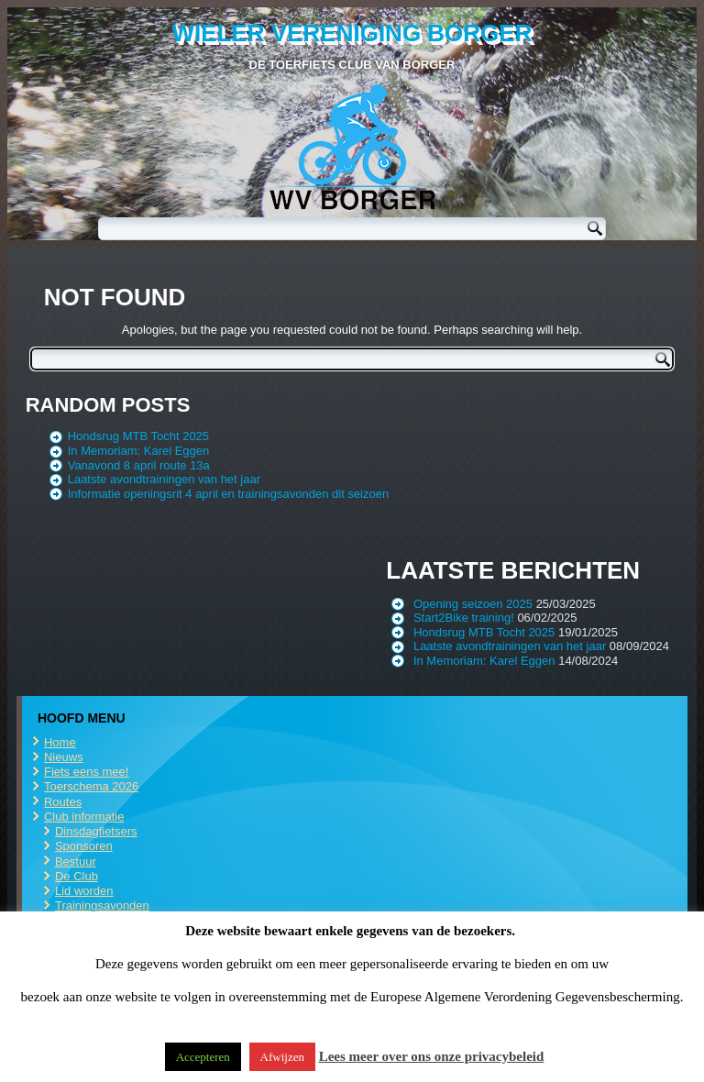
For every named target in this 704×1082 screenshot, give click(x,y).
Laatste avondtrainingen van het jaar (164, 479)
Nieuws (63, 757)
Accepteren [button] (203, 1057)
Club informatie (84, 816)
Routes (63, 802)
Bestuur (75, 861)
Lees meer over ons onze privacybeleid (431, 1056)
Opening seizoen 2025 (473, 604)
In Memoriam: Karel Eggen (139, 451)
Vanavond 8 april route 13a (139, 465)
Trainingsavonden (102, 905)
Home (60, 742)
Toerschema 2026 (91, 786)
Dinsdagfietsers (96, 831)
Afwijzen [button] (282, 1057)
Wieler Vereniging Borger (352, 33)
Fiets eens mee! (86, 771)
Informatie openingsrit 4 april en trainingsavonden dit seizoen (229, 494)
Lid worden (84, 891)
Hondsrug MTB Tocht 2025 (138, 436)
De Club (76, 876)
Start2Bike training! (463, 617)
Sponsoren (84, 846)
